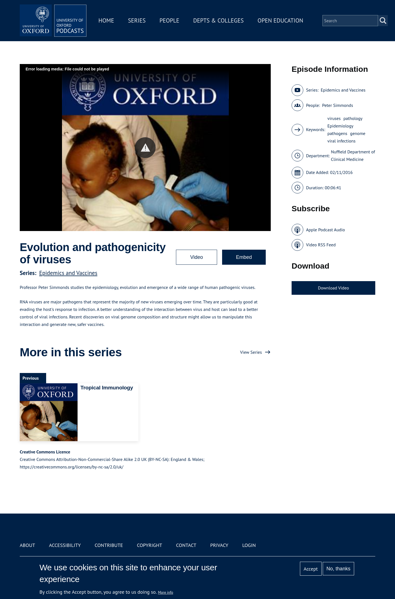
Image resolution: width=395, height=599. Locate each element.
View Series (251, 352)
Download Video (333, 288)
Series (136, 20)
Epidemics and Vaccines (68, 273)
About (27, 545)
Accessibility (65, 545)
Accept (311, 569)
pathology (352, 118)
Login (249, 545)
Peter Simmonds (337, 105)
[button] (145, 147)
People (169, 20)
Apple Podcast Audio (325, 229)
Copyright (149, 545)
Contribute (109, 545)
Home (106, 20)
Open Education (280, 20)
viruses (334, 118)
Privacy (219, 545)
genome (357, 133)
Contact (186, 545)
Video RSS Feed (321, 244)
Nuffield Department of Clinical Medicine (353, 155)
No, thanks (338, 568)
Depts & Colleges (218, 20)
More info (165, 592)
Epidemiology (340, 126)
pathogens (337, 133)
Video (196, 257)
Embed (244, 257)
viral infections (341, 141)
